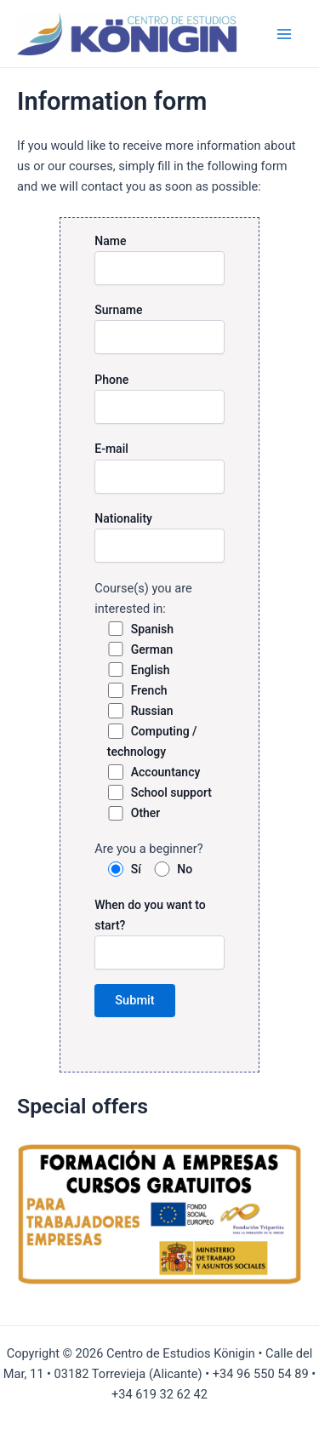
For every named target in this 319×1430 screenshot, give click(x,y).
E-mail (159, 467)
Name (159, 259)
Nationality (159, 537)
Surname (159, 328)
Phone (159, 398)
